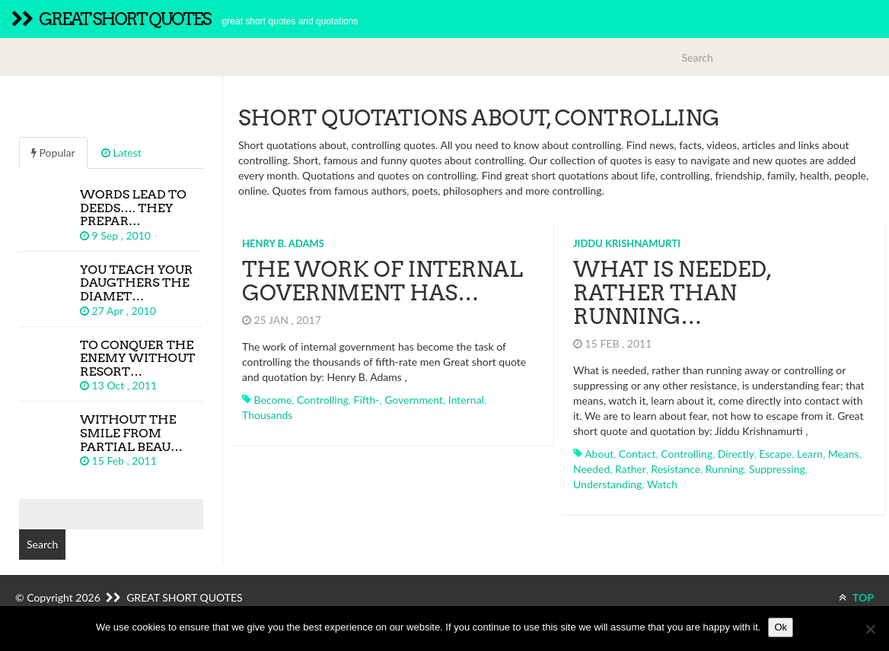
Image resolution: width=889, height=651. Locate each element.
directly (736, 453)
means (843, 453)
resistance (675, 468)
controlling (323, 399)
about (599, 453)
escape (775, 453)
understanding (607, 484)
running (725, 468)
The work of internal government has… (382, 281)
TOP (856, 597)
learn (810, 453)
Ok (780, 627)
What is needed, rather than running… (672, 292)
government (413, 399)
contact (637, 453)
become (273, 399)
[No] (870, 629)
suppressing (777, 468)
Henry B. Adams (283, 243)
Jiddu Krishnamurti (626, 243)
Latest (121, 152)
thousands (267, 414)
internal (466, 399)
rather (630, 468)
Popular (53, 152)
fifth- (367, 399)
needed (591, 468)
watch (662, 484)
